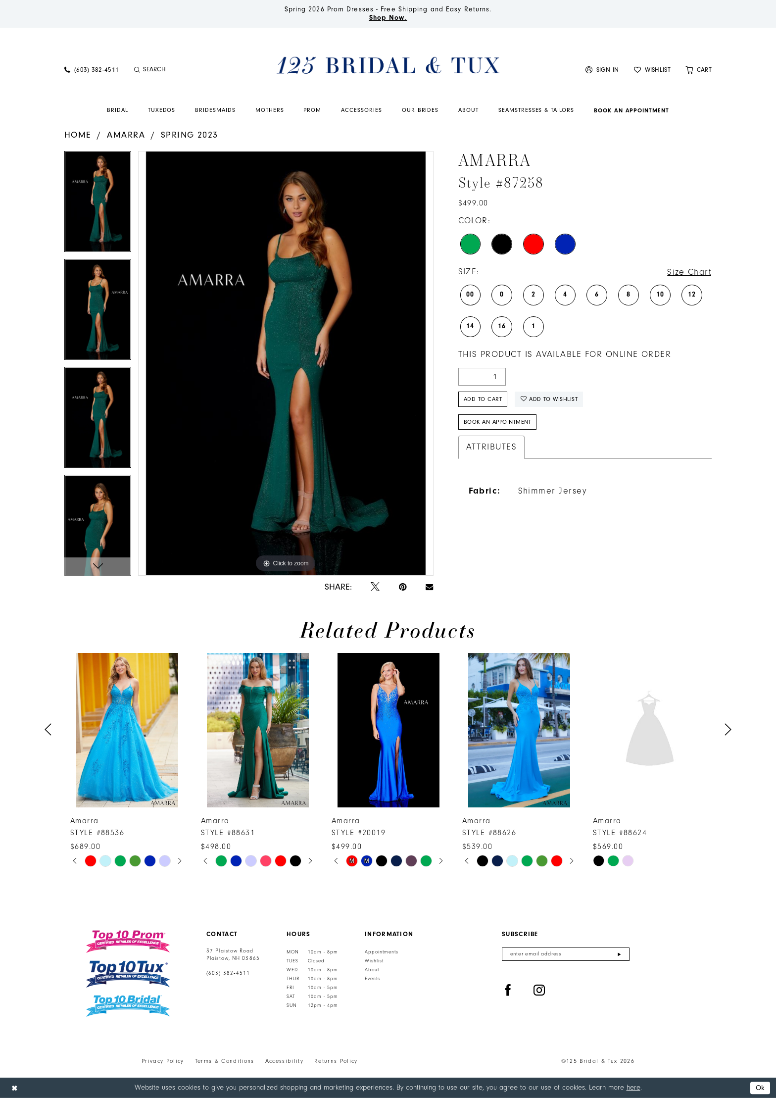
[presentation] (127, 730)
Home (78, 135)
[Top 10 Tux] (128, 974)
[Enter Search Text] (185, 70)
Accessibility (284, 1061)
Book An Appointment (497, 422)
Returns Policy (336, 1061)
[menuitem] (91, 69)
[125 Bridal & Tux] (388, 65)
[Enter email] (566, 954)
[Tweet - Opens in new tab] (375, 587)
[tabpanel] (97, 205)
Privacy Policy (163, 1061)
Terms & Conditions (224, 1061)
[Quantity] (482, 377)
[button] (602, 69)
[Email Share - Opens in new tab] (429, 587)
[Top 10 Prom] (128, 941)
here (633, 1087)
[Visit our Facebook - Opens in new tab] (508, 991)
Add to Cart (483, 399)
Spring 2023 (189, 135)
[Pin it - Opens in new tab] (402, 587)
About (372, 970)
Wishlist (374, 961)
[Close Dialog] (14, 1088)
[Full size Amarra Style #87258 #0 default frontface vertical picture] (286, 363)
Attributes (491, 447)
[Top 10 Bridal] (128, 1006)
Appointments (381, 952)
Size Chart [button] (689, 272)
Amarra (126, 135)
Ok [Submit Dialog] (760, 1088)
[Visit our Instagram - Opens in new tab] (539, 991)
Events (372, 979)
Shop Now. (388, 18)
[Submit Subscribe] (619, 954)
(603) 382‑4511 (228, 973)
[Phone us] (91, 69)
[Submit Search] (137, 70)
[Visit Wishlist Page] (652, 69)
